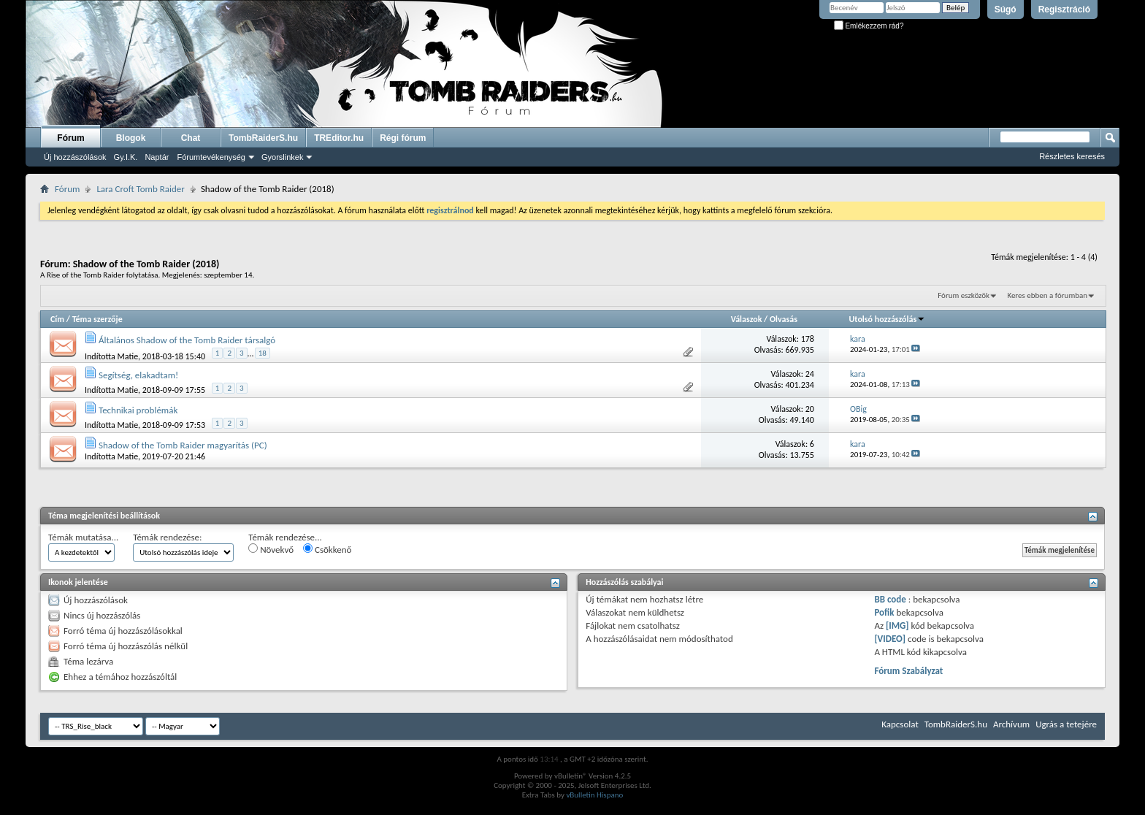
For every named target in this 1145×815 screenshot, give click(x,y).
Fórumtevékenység (211, 157)
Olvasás (783, 319)
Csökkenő (327, 549)
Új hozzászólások (75, 157)
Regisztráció (1064, 9)
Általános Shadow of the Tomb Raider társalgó (187, 339)
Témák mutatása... (83, 537)
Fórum (70, 138)
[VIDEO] (889, 638)
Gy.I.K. (126, 157)
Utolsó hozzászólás (887, 319)
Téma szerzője (97, 319)
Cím (57, 319)
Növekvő (271, 549)
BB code (889, 599)
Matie (128, 356)
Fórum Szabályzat (908, 670)
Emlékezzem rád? (869, 26)
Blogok (131, 138)
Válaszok (746, 319)
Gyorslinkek (282, 157)
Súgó (1005, 9)
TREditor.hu (339, 138)
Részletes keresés (1072, 156)
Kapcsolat (899, 724)
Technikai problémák (138, 410)
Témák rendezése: (167, 537)
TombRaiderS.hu (263, 138)
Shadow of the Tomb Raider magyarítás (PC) (183, 445)
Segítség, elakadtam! (138, 375)
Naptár (157, 157)
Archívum (1011, 724)
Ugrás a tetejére (1066, 724)
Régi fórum (403, 138)
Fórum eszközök (963, 295)
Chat (191, 138)
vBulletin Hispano (594, 795)
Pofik (884, 612)
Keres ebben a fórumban (1047, 295)
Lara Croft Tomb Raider (140, 188)
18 (263, 353)
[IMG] (897, 625)
